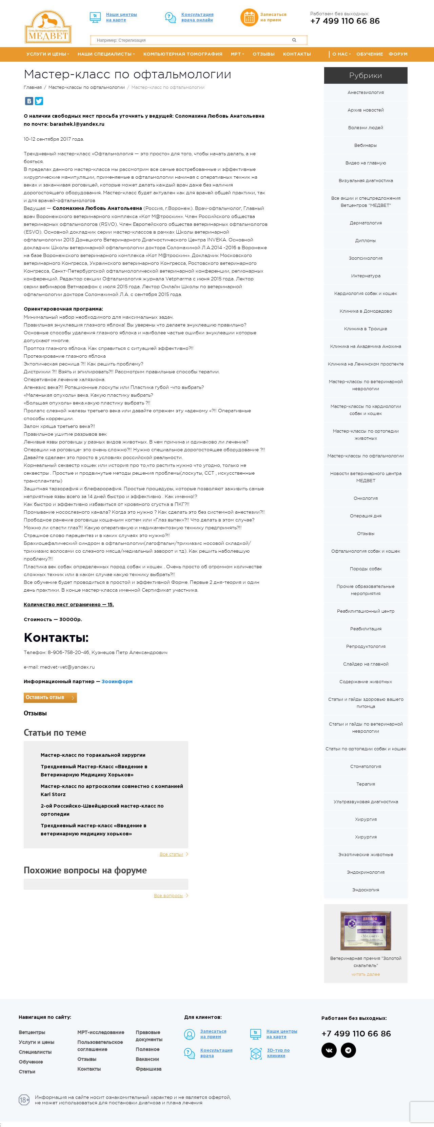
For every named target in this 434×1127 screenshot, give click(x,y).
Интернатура (365, 275)
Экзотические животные (365, 854)
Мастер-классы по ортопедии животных (366, 435)
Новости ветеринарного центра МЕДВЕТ (365, 477)
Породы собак (366, 568)
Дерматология (366, 222)
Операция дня (365, 515)
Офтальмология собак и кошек (365, 551)
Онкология (366, 498)
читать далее (366, 974)
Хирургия (366, 819)
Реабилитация (365, 628)
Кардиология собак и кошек (365, 293)
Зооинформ (117, 682)
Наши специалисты (105, 54)
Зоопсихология (365, 258)
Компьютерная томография (182, 54)
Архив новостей (366, 110)
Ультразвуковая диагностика (366, 801)
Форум (398, 54)
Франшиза (148, 1069)
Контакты (297, 54)
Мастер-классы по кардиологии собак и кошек (366, 410)
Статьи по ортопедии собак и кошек (366, 748)
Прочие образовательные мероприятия (366, 590)
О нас (340, 54)
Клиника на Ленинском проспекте (366, 364)
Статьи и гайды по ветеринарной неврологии (366, 727)
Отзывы (264, 54)
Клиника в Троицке (365, 328)
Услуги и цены (46, 54)
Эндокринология (365, 872)
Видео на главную (366, 162)
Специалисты (35, 1052)
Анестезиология (366, 92)
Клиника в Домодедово (366, 311)
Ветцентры (32, 1032)
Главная (33, 87)
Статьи (27, 1071)
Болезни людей (365, 127)
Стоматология (365, 766)
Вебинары (365, 145)
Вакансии (147, 1059)
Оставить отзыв (45, 697)
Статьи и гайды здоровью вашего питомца (365, 703)
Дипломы (365, 240)
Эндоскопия (365, 889)
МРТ (236, 54)
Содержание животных (365, 681)
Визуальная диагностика (366, 180)
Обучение (369, 54)
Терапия (365, 784)
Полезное (147, 1049)
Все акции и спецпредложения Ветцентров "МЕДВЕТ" (365, 202)
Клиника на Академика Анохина (365, 346)
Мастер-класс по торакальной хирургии (93, 755)
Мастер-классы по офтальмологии (86, 87)
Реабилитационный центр (366, 611)
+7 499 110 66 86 (345, 20)
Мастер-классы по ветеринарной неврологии (366, 385)
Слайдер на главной (366, 664)
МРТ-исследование (100, 1032)
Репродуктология (366, 646)
